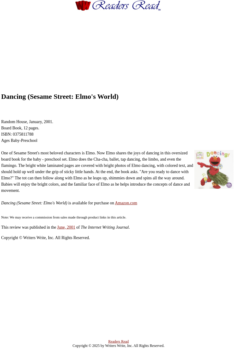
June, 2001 (66, 227)
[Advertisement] (127, 47)
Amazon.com (126, 203)
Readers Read (118, 341)
